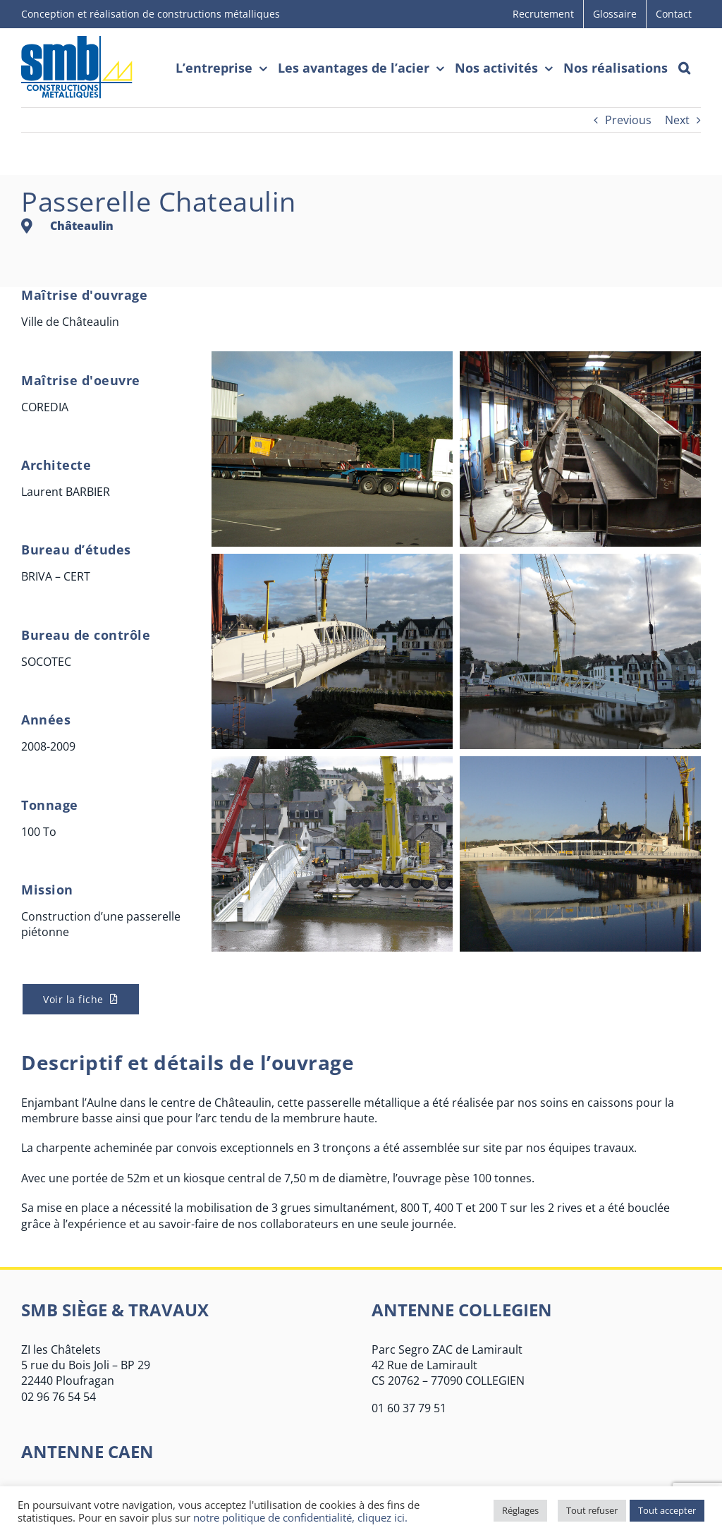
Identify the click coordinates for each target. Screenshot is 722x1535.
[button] (684, 68)
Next (677, 120)
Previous (628, 120)
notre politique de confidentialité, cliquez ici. (300, 1517)
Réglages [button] (520, 1510)
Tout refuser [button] (592, 1510)
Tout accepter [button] (667, 1510)
